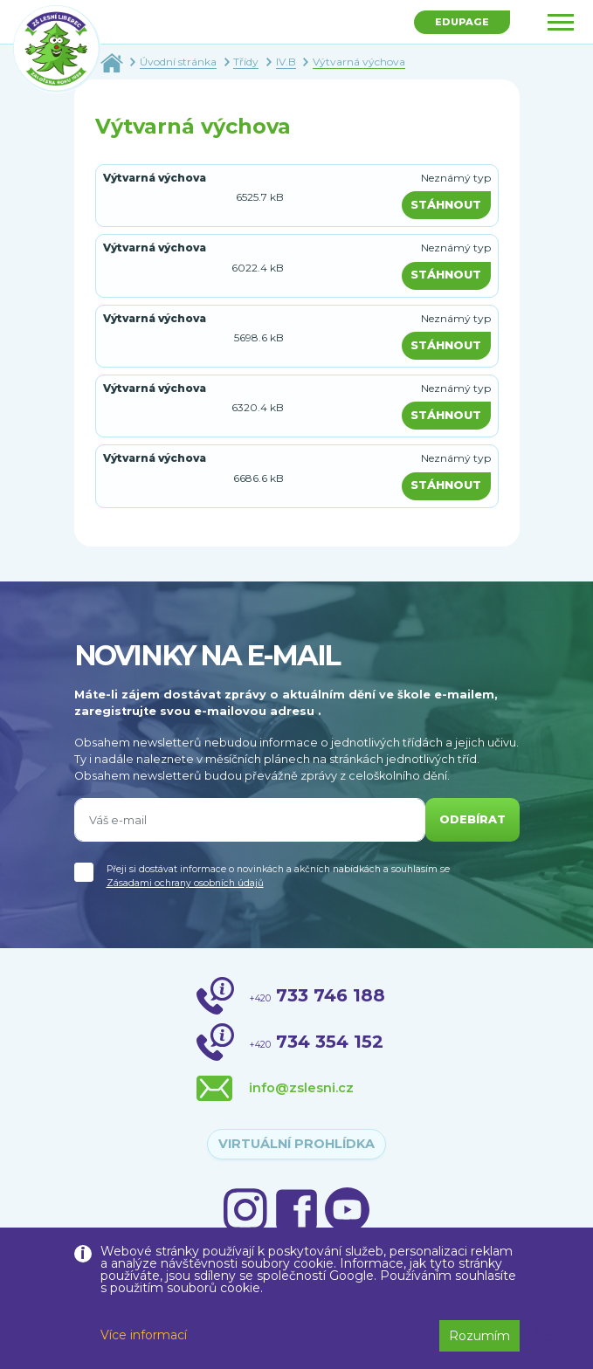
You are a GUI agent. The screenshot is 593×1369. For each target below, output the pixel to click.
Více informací (143, 1335)
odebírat (472, 819)
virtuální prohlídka (296, 1144)
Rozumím (479, 1336)
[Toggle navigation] (560, 22)
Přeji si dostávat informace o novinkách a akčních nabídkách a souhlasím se (278, 876)
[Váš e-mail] (249, 820)
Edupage (462, 22)
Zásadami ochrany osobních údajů (185, 883)
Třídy (246, 61)
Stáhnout (445, 204)
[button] (549, 1330)
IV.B (286, 61)
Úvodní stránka (178, 61)
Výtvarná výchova (359, 61)
